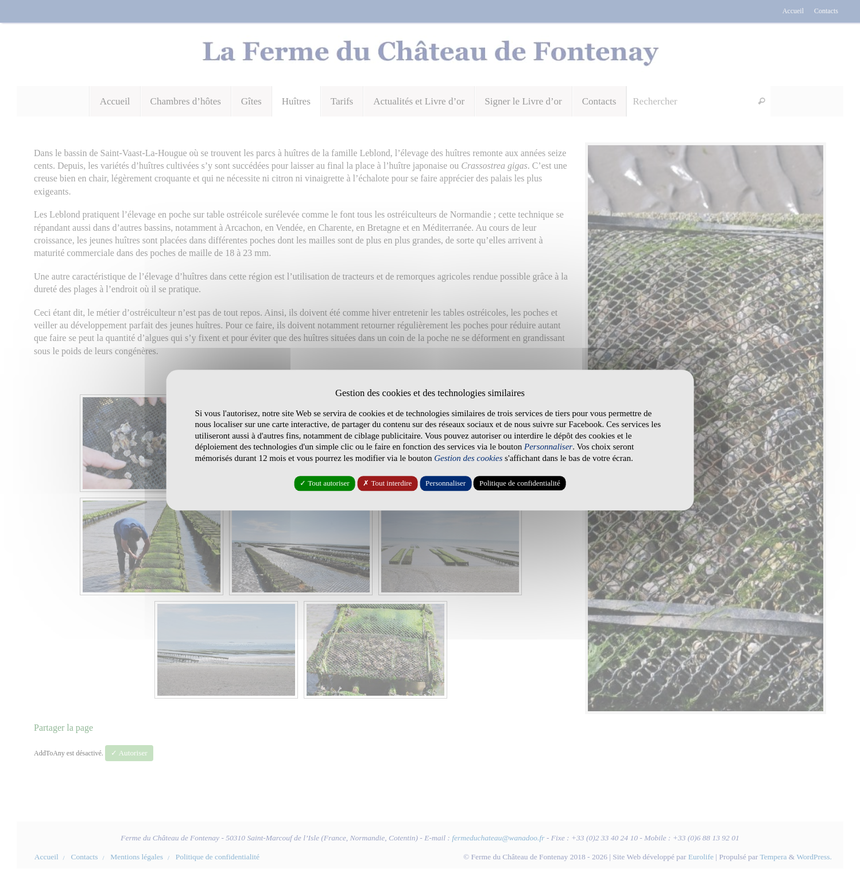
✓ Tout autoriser (324, 483)
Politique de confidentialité (519, 483)
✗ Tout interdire (387, 483)
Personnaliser (445, 483)
